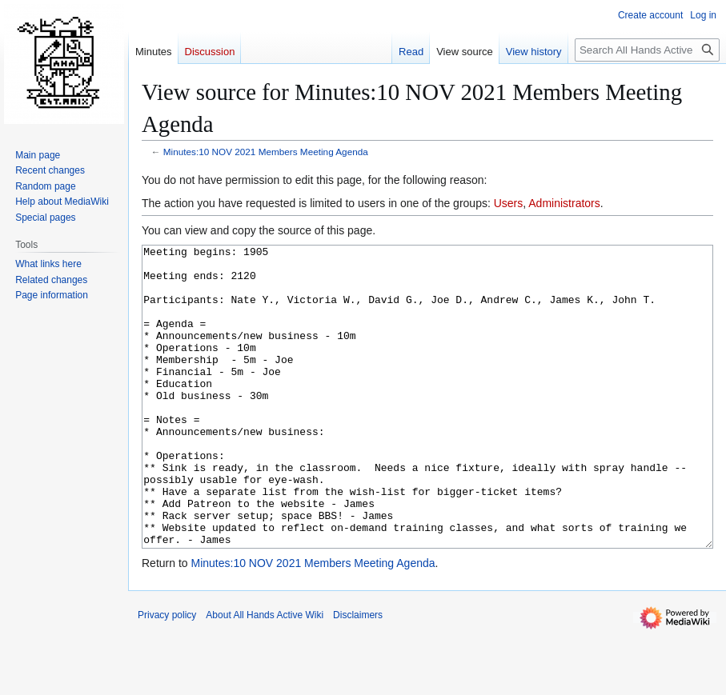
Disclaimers (358, 675)
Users (508, 203)
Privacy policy (167, 675)
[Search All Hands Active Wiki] (647, 50)
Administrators (564, 203)
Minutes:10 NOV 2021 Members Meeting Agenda (265, 151)
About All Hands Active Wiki (264, 675)
